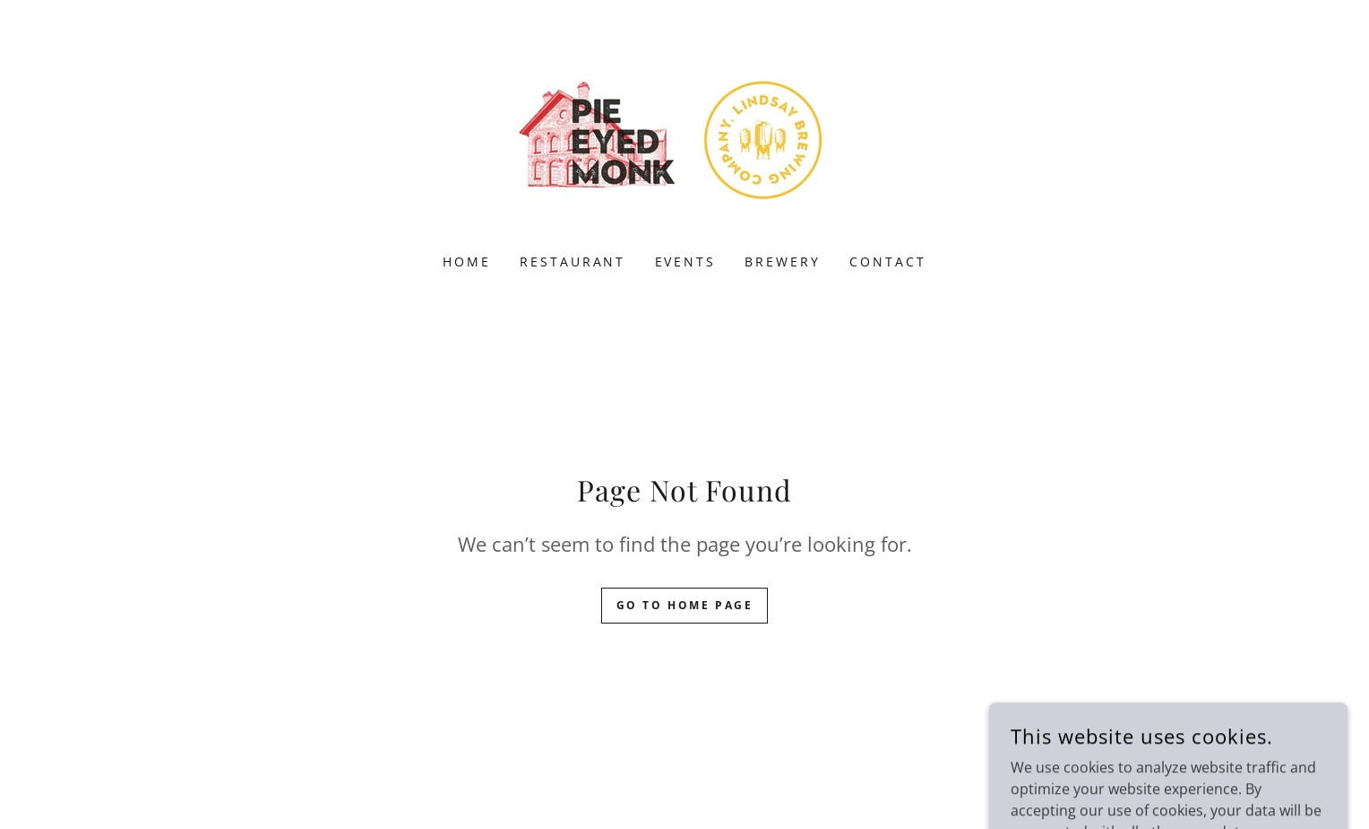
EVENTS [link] (686, 261)
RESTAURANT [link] (573, 261)
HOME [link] (467, 261)
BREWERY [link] (783, 261)
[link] (684, 138)
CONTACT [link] (887, 261)
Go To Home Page (684, 605)
